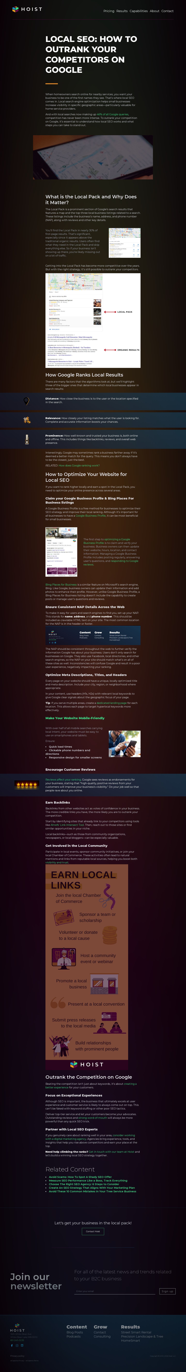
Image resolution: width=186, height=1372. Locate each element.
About (154, 11)
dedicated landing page (112, 703)
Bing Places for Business (61, 584)
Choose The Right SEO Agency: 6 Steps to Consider (84, 1184)
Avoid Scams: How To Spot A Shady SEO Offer (80, 1177)
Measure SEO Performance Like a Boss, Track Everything (88, 1180)
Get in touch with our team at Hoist (111, 1151)
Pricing (108, 11)
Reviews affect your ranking (63, 779)
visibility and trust (56, 862)
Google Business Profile (91, 515)
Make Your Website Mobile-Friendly (74, 718)
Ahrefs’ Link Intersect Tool (67, 824)
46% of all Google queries (112, 114)
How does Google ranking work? (79, 465)
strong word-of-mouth (92, 1117)
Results (122, 11)
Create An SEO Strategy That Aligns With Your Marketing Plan (92, 1187)
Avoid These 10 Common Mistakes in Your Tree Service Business (92, 1191)
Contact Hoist (93, 1231)
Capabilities (139, 11)
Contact (167, 11)
